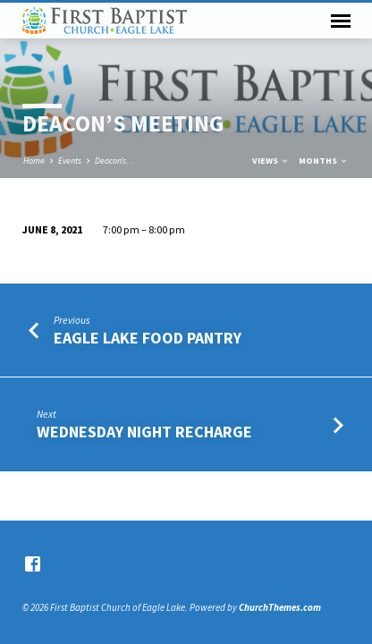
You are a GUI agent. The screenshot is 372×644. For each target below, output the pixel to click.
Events (69, 160)
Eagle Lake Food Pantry (147, 337)
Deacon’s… (115, 160)
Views (271, 160)
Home (34, 160)
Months (324, 160)
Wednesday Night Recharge (144, 431)
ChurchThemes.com (280, 607)
